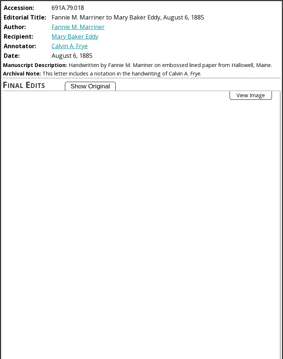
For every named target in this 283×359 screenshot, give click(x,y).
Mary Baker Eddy (75, 36)
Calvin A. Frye (70, 46)
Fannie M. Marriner (78, 27)
